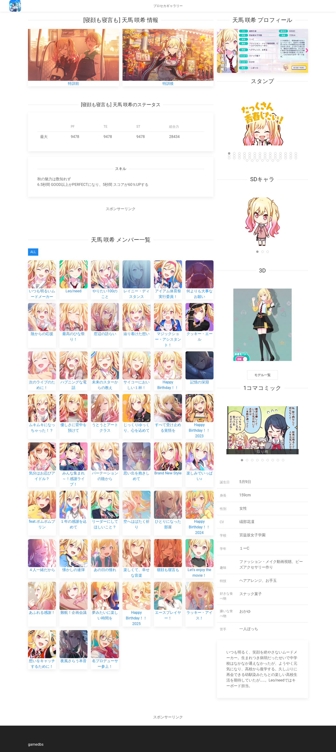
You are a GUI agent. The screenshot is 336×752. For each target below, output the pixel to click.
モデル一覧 (262, 375)
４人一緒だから (42, 542)
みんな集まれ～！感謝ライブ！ (73, 456)
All (33, 252)
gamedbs (35, 744)
